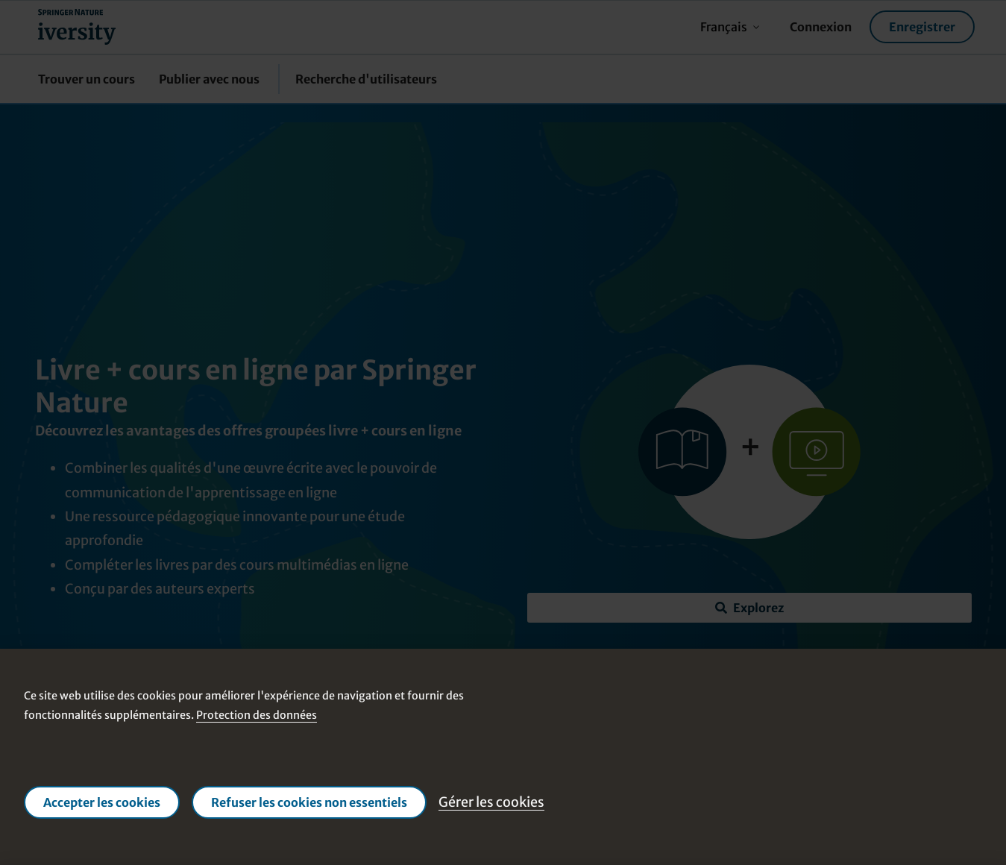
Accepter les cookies (101, 802)
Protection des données (256, 715)
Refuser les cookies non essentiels (309, 802)
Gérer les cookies (491, 802)
